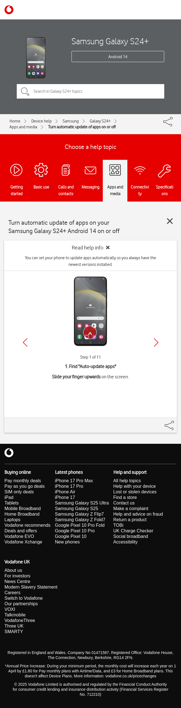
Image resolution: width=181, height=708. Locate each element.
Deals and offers (20, 530)
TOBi (118, 525)
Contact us (124, 503)
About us (13, 570)
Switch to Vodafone (23, 598)
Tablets (11, 503)
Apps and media (23, 126)
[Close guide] (170, 221)
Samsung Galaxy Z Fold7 (80, 519)
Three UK (13, 626)
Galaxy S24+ (100, 121)
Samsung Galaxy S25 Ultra (82, 503)
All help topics (127, 480)
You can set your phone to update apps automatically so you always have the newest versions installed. (90, 261)
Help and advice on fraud (138, 514)
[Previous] (25, 342)
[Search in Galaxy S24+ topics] (90, 91)
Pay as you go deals (24, 486)
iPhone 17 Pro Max (74, 480)
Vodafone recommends (27, 525)
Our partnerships (21, 603)
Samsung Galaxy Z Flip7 (79, 514)
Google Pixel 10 (71, 536)
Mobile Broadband (22, 508)
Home (14, 121)
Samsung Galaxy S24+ (110, 41)
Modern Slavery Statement (30, 587)
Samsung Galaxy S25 (76, 508)
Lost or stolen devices (135, 491)
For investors (17, 576)
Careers (12, 592)
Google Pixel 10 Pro (75, 530)
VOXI (9, 609)
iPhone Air (65, 491)
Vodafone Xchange (23, 542)
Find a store (125, 497)
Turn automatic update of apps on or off (82, 126)
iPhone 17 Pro (69, 486)
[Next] (156, 342)
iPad (8, 497)
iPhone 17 (65, 497)
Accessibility (125, 542)
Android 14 (117, 56)
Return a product (130, 519)
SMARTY (13, 631)
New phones (67, 542)
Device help (41, 121)
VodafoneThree (19, 620)
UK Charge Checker (133, 530)
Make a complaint (130, 508)
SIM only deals (19, 491)
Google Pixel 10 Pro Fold (80, 525)
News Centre (17, 581)
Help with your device (134, 486)
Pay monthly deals (22, 480)
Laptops (12, 519)
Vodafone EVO (19, 536)
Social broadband (130, 536)
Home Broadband (21, 514)
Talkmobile (15, 615)
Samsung (71, 121)
